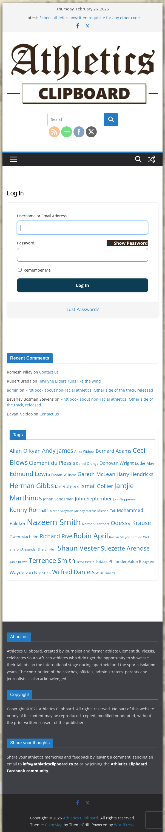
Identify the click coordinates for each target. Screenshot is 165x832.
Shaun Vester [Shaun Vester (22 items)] (79, 547)
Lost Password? (83, 309)
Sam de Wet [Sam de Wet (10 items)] (140, 537)
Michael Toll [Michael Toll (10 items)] (106, 510)
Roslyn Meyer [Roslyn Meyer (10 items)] (119, 537)
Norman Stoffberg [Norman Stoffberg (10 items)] (96, 524)
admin (13, 390)
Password (25, 243)
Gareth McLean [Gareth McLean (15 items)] (96, 474)
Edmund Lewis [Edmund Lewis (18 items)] (30, 473)
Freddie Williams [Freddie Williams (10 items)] (63, 474)
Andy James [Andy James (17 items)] (57, 450)
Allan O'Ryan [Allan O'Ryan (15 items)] (25, 450)
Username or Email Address (42, 215)
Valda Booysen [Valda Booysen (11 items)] (141, 561)
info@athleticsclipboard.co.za (50, 764)
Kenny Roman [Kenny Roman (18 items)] (29, 509)
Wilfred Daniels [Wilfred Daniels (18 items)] (73, 572)
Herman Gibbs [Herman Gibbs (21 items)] (32, 485)
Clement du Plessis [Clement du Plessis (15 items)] (52, 462)
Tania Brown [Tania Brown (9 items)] (19, 562)
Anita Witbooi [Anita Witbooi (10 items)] (84, 451)
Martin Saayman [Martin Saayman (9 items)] (61, 511)
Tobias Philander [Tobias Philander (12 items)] (111, 561)
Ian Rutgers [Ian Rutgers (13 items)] (67, 486)
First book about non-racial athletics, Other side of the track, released (89, 390)
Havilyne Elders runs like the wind (69, 381)
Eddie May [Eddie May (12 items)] (144, 463)
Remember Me (34, 270)
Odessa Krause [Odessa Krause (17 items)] (131, 523)
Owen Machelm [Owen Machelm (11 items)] (24, 536)
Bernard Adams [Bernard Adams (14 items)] (114, 451)
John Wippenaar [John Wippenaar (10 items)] (125, 499)
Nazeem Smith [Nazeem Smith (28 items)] (54, 522)
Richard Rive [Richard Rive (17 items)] (55, 536)
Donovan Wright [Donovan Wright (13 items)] (116, 463)
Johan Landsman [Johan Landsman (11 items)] (58, 499)
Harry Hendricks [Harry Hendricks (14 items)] (134, 474)
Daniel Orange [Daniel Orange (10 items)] (87, 463)
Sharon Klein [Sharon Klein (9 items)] (47, 549)
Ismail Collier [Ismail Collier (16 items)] (96, 486)
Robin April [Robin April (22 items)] (90, 535)
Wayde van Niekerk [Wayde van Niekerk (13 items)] (30, 572)
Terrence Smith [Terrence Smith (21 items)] (52, 560)
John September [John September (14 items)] (93, 498)
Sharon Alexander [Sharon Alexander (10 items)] (23, 549)
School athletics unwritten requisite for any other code (89, 17)
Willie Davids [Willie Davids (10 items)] (105, 573)
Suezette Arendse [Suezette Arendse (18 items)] (125, 548)
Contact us (49, 372)
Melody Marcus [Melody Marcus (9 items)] (85, 511)
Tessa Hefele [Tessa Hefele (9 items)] (85, 562)
